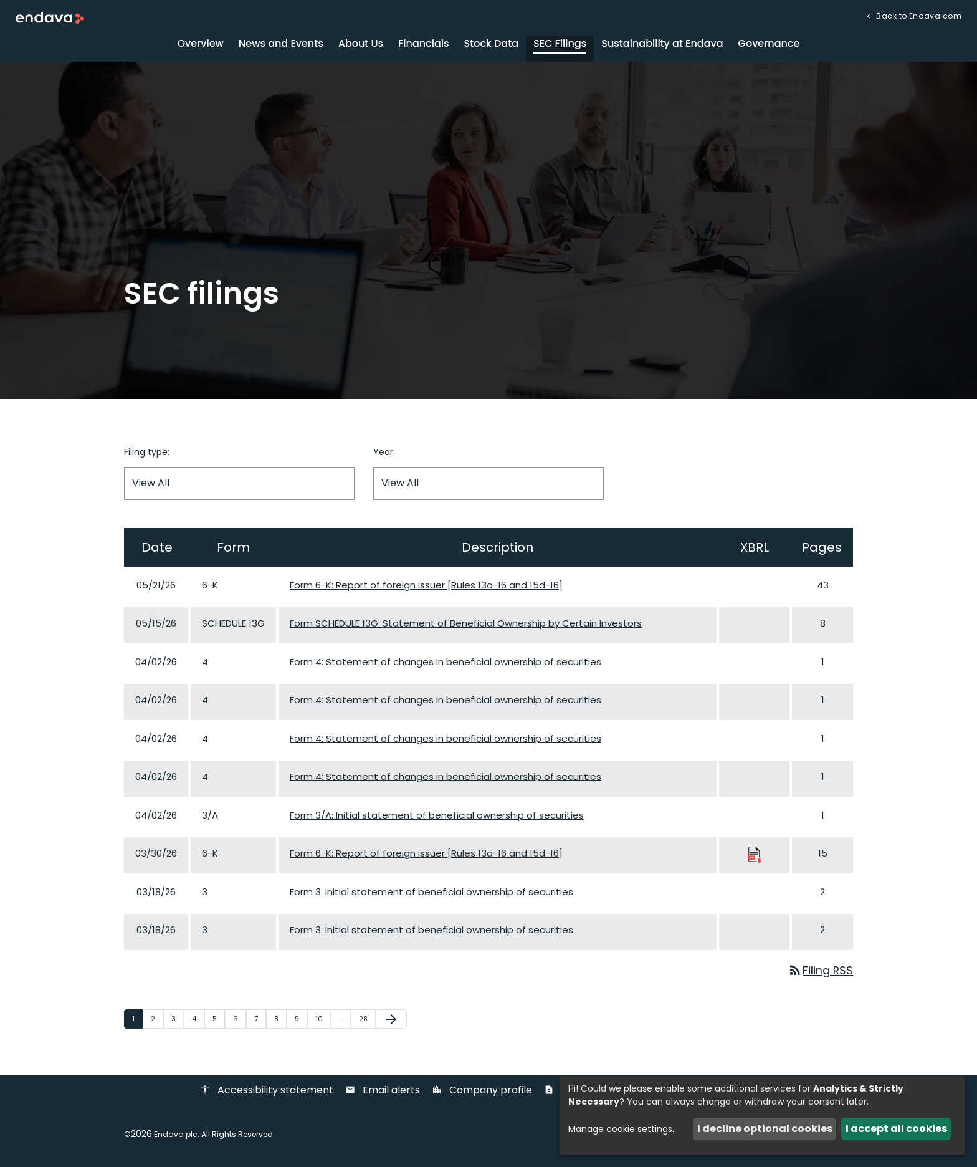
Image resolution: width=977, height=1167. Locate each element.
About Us (360, 46)
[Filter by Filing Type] (239, 486)
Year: (384, 455)
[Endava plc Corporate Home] (50, 17)
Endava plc (176, 1138)
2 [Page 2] (156, 1022)
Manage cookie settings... (623, 1129)
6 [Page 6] (239, 1022)
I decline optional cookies (764, 1128)
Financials (423, 46)
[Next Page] (391, 1022)
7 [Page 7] (260, 1022)
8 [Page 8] (280, 1022)
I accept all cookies (896, 1128)
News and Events (281, 46)
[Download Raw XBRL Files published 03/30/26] (754, 857)
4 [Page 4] (197, 1022)
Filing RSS (820, 974)
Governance (769, 46)
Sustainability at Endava (662, 46)
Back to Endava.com (917, 15)
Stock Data (491, 46)
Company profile (482, 1094)
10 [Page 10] (323, 1022)
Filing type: (146, 455)
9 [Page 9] (300, 1022)
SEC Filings (559, 46)
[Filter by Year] (488, 486)
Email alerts (382, 1094)
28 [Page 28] (367, 1022)
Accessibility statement (266, 1094)
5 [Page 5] (218, 1022)
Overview (201, 46)
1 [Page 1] (137, 1022)
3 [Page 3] (177, 1022)
